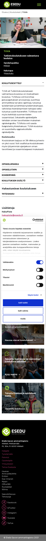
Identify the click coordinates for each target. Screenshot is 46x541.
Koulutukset (15, 12)
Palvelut (5, 457)
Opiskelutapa (9, 170)
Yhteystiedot (7, 464)
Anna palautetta (9, 474)
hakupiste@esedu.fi (12, 215)
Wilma (5, 489)
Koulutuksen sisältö (13, 181)
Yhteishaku (8, 194)
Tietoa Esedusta (9, 467)
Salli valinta (23, 311)
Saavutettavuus (8, 494)
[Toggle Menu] (39, 4)
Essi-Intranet (7, 479)
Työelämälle (7, 454)
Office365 (6, 484)
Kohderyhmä (8, 175)
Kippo (4, 481)
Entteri (5, 476)
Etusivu (5, 12)
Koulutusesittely (11, 83)
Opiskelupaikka (10, 164)
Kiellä (22, 319)
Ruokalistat (7, 487)
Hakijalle (5, 451)
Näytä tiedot (33, 295)
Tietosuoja (6, 497)
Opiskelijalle (7, 461)
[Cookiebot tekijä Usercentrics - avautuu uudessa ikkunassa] (32, 220)
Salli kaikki (23, 303)
